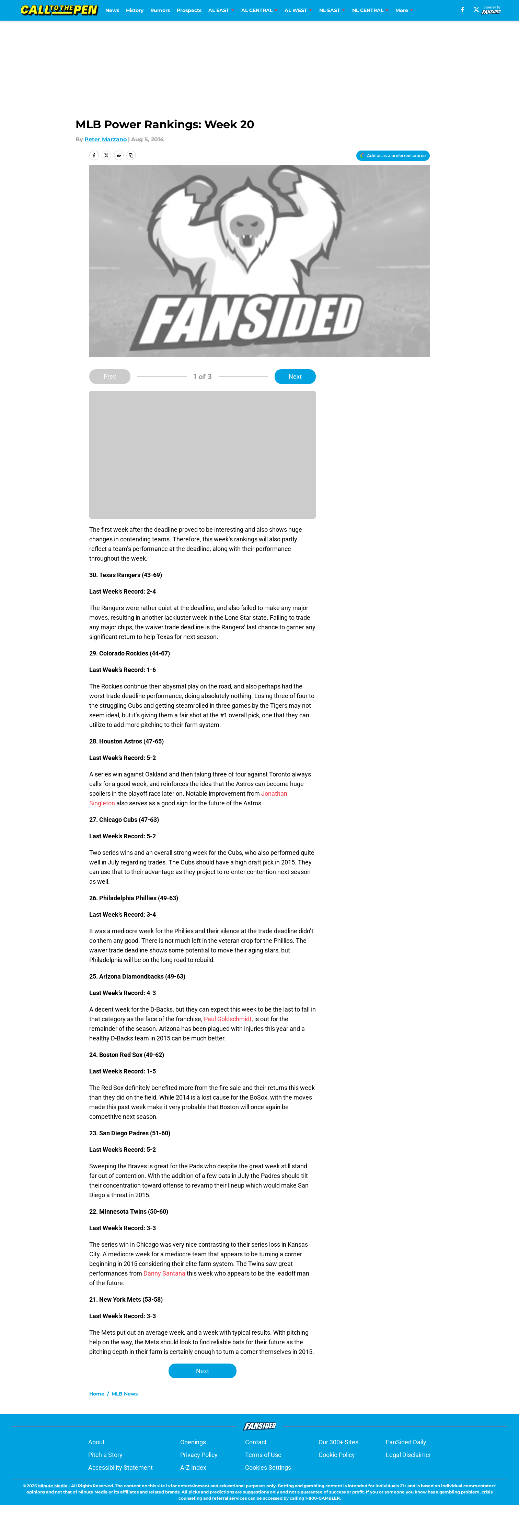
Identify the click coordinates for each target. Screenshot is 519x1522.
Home (96, 1394)
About (96, 1442)
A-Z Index (193, 1467)
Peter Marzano (105, 139)
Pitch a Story (105, 1454)
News (112, 10)
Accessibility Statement (120, 1467)
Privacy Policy (199, 1454)
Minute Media (52, 1485)
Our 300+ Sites (338, 1442)
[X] (476, 9)
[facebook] (462, 9)
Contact (256, 1442)
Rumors (160, 10)
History (134, 10)
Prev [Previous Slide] (110, 376)
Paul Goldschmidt (228, 1019)
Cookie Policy (337, 1454)
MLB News (125, 1394)
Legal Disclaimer (408, 1454)
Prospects (189, 10)
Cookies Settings (268, 1467)
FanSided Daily (406, 1442)
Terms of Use (263, 1454)
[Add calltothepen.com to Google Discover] (393, 156)
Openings (193, 1442)
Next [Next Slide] (295, 376)
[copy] (131, 155)
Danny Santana (164, 1273)
